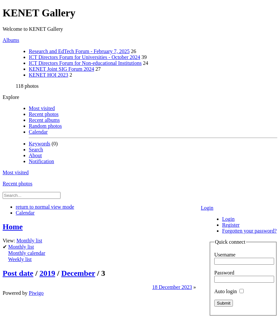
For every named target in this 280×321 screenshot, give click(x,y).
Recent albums (44, 120)
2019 (47, 273)
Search (36, 149)
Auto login (229, 291)
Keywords (39, 143)
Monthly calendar (26, 253)
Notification (41, 161)
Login (207, 208)
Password (224, 272)
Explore (11, 97)
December (78, 273)
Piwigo (36, 293)
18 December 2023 (172, 287)
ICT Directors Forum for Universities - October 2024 (84, 57)
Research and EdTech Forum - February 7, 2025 (79, 51)
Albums (11, 40)
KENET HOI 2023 (48, 75)
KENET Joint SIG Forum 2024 (61, 69)
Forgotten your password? (249, 231)
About (35, 155)
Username (225, 254)
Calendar (38, 132)
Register (230, 225)
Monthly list (29, 240)
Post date (18, 273)
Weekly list (20, 259)
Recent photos (44, 114)
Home (13, 226)
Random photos (45, 126)
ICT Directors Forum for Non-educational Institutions (85, 63)
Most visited (42, 108)
